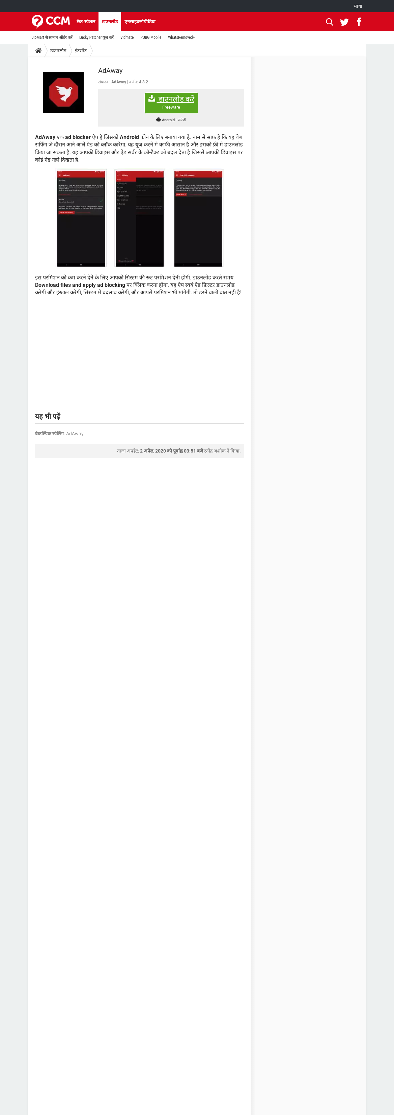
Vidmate (127, 37)
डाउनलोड (110, 21)
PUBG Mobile (150, 37)
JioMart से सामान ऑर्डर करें (52, 37)
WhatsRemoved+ (181, 37)
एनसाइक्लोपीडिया (140, 21)
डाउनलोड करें (171, 102)
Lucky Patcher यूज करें (96, 37)
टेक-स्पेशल (86, 21)
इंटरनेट (81, 50)
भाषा (358, 6)
